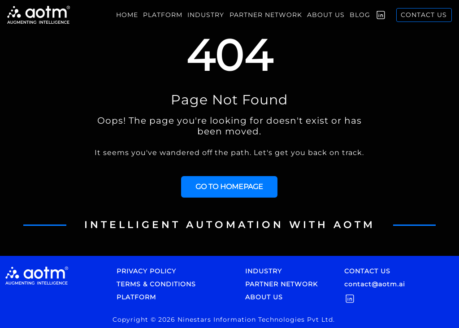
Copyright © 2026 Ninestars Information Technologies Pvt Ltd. (224, 319)
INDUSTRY (205, 15)
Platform (162, 15)
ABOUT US (264, 297)
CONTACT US (367, 271)
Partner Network (266, 15)
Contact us (424, 15)
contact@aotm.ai (374, 284)
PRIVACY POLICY (146, 271)
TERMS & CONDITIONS (156, 284)
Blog (360, 15)
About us (326, 15)
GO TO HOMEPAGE (229, 186)
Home (127, 15)
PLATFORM (136, 297)
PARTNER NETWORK (281, 284)
